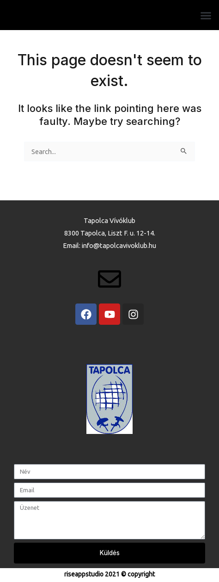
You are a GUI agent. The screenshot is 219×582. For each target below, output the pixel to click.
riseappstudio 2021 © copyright (109, 574)
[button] (206, 16)
